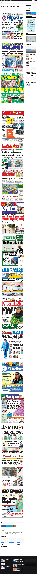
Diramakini (6, 528)
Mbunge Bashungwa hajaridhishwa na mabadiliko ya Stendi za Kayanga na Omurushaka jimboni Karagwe (20, 570)
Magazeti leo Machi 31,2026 (32, 61)
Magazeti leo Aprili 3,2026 (32, 54)
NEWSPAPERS (26, 2)
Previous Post (3, 554)
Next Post (22, 554)
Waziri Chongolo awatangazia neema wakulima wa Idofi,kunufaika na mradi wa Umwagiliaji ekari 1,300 (20, 561)
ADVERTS (22, 2)
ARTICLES (9, 2)
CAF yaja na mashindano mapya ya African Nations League (33, 82)
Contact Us (10, 0)
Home (1, 0)
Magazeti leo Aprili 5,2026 (12, 543)
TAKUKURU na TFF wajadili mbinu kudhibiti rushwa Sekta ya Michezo (28, 72)
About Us (4, 0)
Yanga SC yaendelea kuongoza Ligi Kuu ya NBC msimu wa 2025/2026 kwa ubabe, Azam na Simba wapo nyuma (28, 84)
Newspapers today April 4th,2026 (20, 544)
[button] (33, 2)
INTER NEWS (18, 2)
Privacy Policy (7, 0)
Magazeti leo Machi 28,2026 (32, 58)
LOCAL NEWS (13, 2)
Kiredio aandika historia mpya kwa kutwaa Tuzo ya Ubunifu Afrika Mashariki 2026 (20, 565)
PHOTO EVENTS (32, 2)
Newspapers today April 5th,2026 (4, 544)
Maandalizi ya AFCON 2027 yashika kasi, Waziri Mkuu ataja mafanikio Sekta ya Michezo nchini (33, 73)
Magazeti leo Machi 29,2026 (7, 559)
